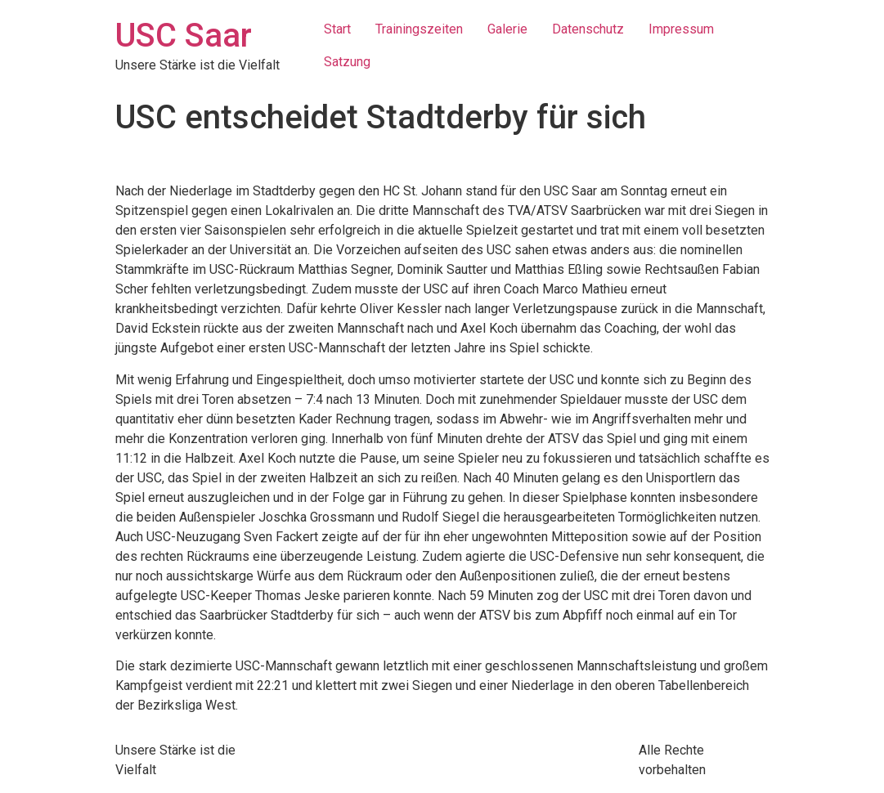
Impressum (681, 29)
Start (337, 29)
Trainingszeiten (419, 29)
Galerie (507, 29)
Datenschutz (588, 29)
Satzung (347, 61)
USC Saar (183, 35)
